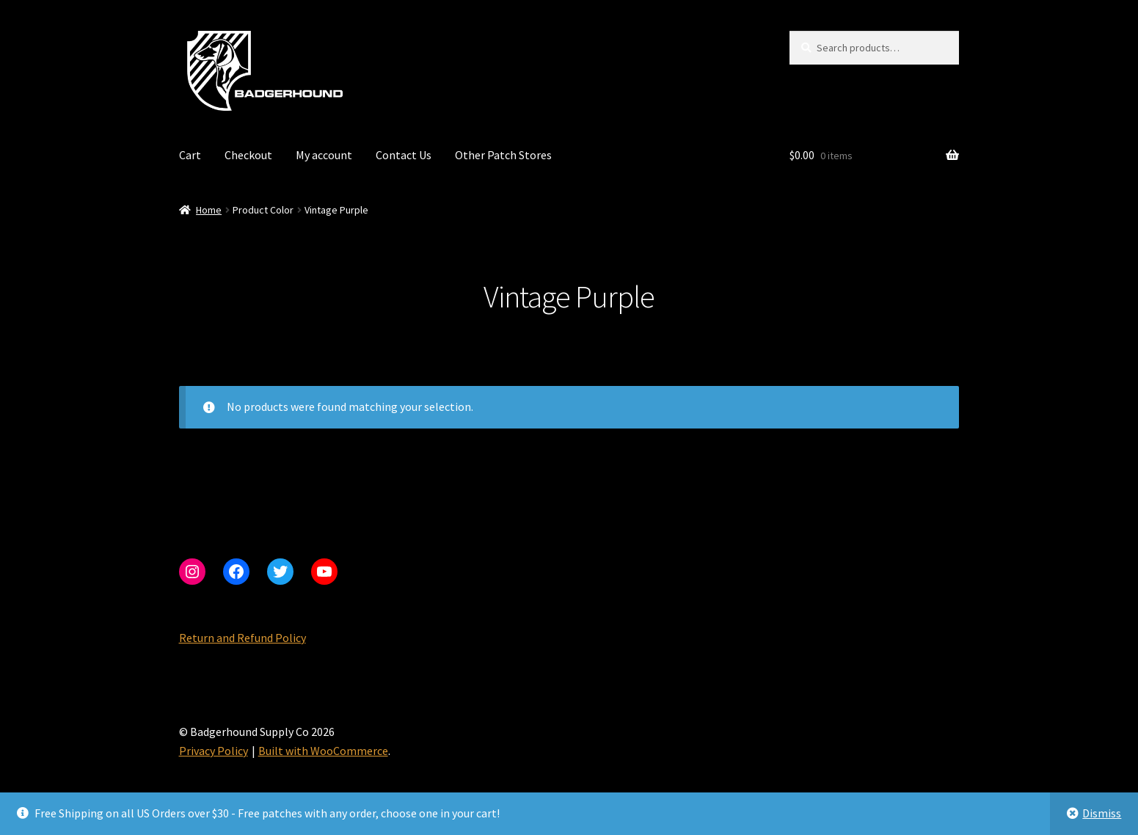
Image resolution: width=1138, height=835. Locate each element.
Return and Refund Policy (242, 637)
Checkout (248, 154)
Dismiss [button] (1101, 813)
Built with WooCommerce (323, 750)
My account (324, 154)
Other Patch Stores (503, 154)
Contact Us (403, 154)
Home (209, 209)
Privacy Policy (213, 750)
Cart (190, 154)
